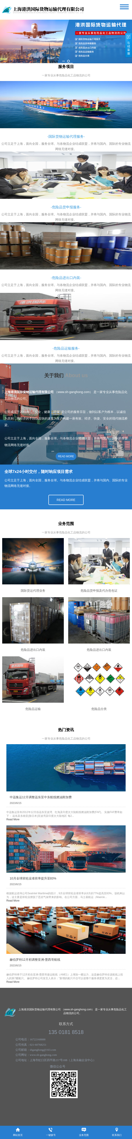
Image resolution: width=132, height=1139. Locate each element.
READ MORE (66, 456)
